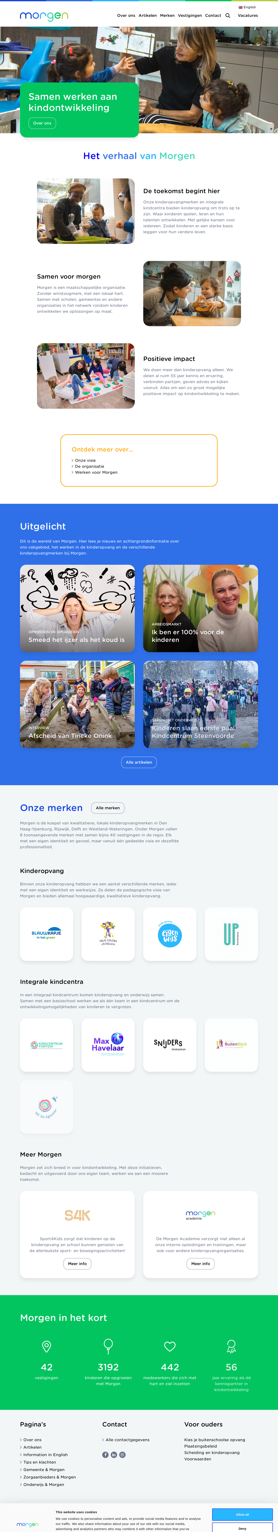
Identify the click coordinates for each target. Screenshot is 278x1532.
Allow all (242, 1487)
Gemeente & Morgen (44, 1469)
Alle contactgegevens (127, 1440)
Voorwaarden (197, 1459)
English (250, 7)
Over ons (126, 15)
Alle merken (108, 808)
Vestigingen (190, 15)
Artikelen (148, 15)
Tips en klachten (39, 1462)
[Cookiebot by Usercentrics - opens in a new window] (27, 1523)
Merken (167, 15)
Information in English (45, 1454)
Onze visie (85, 460)
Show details (223, 1523)
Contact (213, 15)
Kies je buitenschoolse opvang (214, 1440)
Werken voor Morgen (96, 472)
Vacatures (248, 15)
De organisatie (89, 466)
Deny (243, 1501)
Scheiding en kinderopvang (212, 1452)
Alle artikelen (139, 762)
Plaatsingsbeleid (200, 1446)
